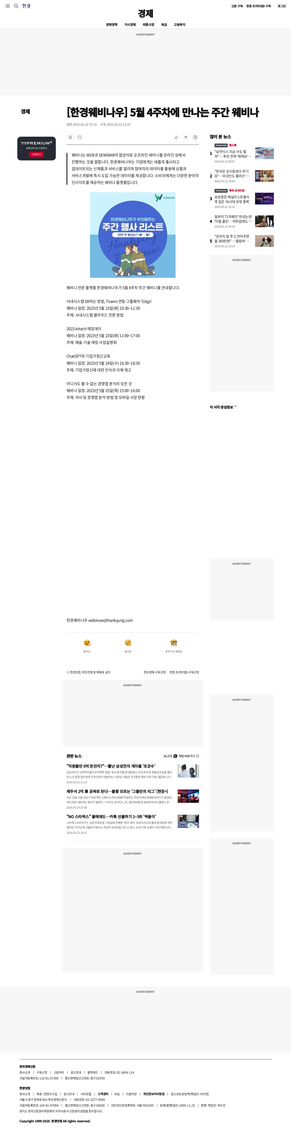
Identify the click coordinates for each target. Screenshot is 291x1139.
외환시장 (148, 24)
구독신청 (41, 1072)
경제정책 (111, 24)
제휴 (39, 1094)
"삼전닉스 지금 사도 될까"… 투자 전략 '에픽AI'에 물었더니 (232, 156)
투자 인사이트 (229, 190)
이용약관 (131, 1094)
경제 (145, 13)
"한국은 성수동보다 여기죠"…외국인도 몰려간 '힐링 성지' (233, 176)
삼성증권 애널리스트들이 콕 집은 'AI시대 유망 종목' (232, 199)
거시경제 (130, 24)
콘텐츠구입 (50, 1094)
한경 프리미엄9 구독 (258, 6)
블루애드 (92, 1072)
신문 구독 (237, 6)
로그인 (282, 6)
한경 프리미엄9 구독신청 (184, 672)
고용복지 (179, 24)
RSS (117, 1094)
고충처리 (58, 1072)
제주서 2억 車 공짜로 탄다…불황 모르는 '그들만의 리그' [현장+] (117, 791)
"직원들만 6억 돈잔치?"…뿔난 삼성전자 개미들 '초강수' (110, 766)
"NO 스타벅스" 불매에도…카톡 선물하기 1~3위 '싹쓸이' (111, 816)
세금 (164, 24)
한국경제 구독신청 (155, 672)
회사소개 (24, 1072)
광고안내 (76, 1072)
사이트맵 (86, 1094)
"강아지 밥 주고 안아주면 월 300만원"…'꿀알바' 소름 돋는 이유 (233, 241)
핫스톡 (225, 145)
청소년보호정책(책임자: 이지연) (190, 1094)
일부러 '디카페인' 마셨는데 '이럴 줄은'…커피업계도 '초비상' (233, 221)
